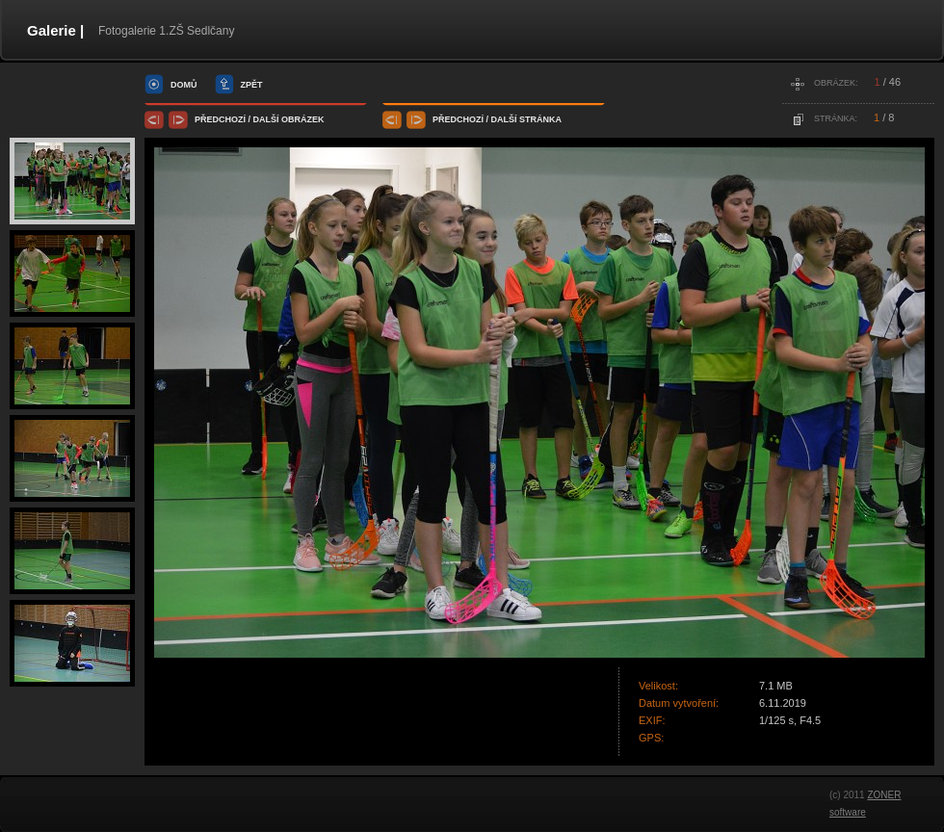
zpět (252, 85)
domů (183, 85)
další (266, 119)
